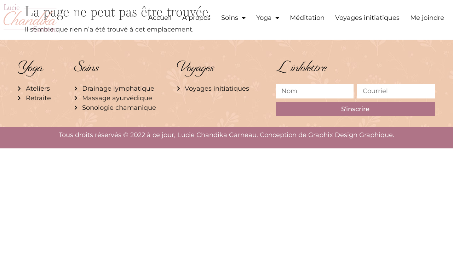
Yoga (267, 17)
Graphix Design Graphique (350, 135)
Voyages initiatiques (367, 18)
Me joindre (427, 18)
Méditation (307, 18)
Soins (233, 17)
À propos (196, 18)
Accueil (160, 18)
